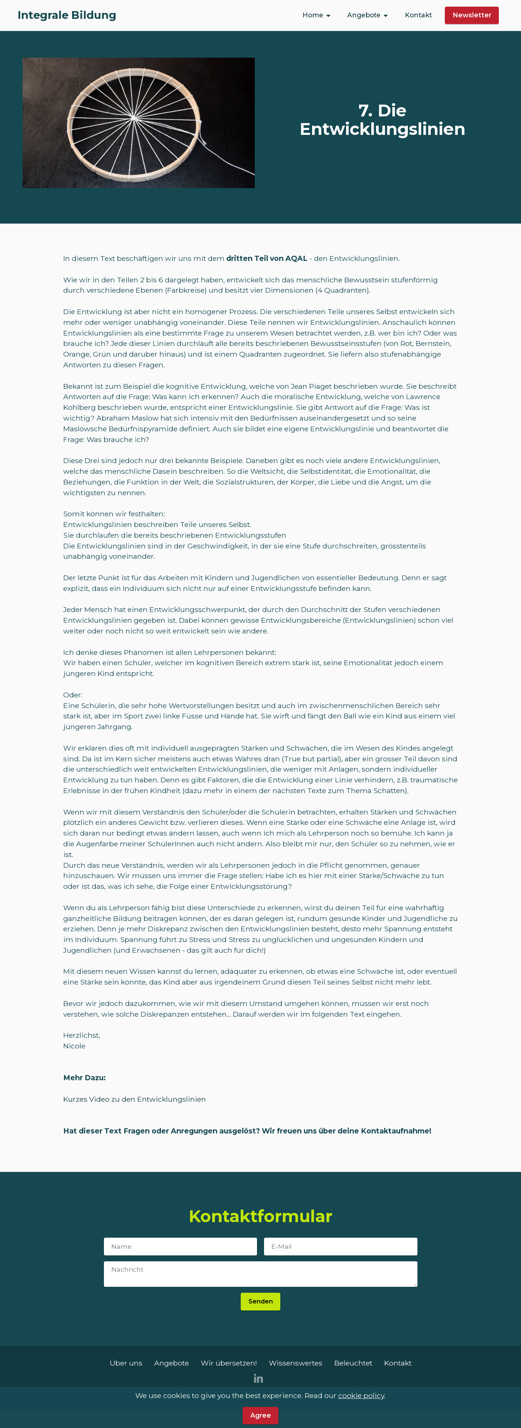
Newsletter (472, 15)
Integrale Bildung (67, 15)
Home (312, 15)
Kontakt (418, 15)
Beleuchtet (353, 1363)
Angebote (363, 15)
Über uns (126, 1363)
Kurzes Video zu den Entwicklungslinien (134, 1099)
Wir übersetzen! (229, 1363)
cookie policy (361, 1407)
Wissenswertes (295, 1363)
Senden (260, 1301)
